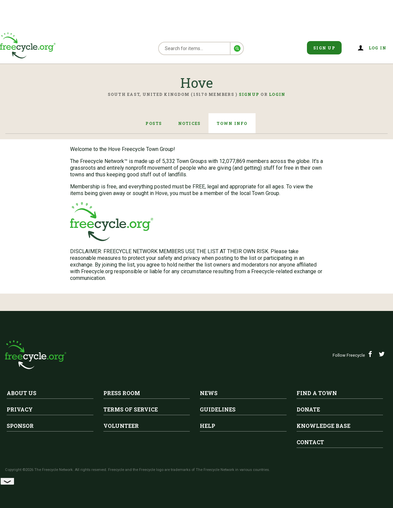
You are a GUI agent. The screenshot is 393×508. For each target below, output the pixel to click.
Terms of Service (130, 409)
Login (277, 94)
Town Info (232, 123)
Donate (308, 409)
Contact (310, 442)
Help (207, 425)
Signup (249, 94)
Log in (378, 47)
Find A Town (317, 392)
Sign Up (324, 47)
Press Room (121, 392)
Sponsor (20, 425)
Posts (153, 123)
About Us (21, 392)
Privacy (20, 409)
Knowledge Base (323, 425)
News (209, 392)
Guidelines (218, 409)
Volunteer (121, 425)
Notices (189, 123)
